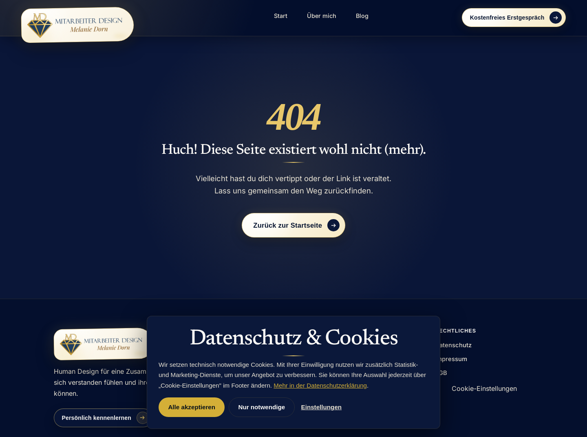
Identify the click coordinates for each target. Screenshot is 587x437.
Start (280, 15)
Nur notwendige (261, 407)
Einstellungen (321, 407)
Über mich (321, 15)
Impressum (451, 359)
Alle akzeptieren (191, 407)
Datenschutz (453, 345)
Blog (362, 15)
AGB (441, 373)
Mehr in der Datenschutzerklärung (320, 385)
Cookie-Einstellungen (484, 388)
